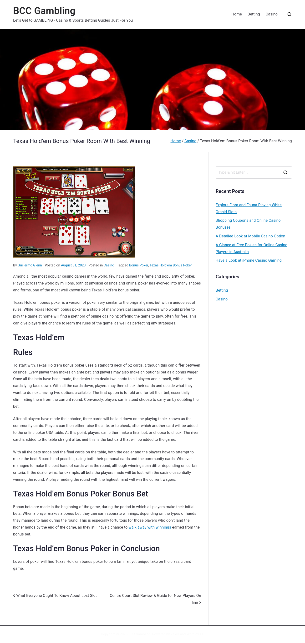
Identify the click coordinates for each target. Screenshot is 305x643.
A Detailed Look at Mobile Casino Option (250, 236)
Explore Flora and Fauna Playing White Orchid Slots (249, 208)
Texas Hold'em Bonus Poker (171, 265)
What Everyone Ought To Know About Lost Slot (56, 595)
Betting (254, 14)
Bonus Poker (138, 265)
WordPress (195, 634)
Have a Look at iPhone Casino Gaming (249, 260)
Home (236, 14)
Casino (272, 14)
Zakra (175, 634)
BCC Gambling (44, 10)
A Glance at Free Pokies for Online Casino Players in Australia (251, 248)
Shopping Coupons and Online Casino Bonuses (248, 224)
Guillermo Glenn (30, 265)
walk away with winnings (150, 527)
